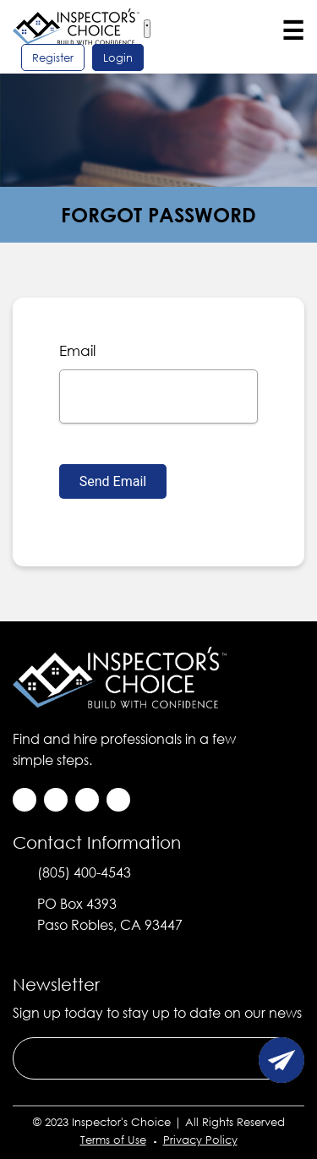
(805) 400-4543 (84, 872)
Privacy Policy (200, 1139)
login (118, 57)
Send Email (112, 481)
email (77, 350)
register (53, 57)
